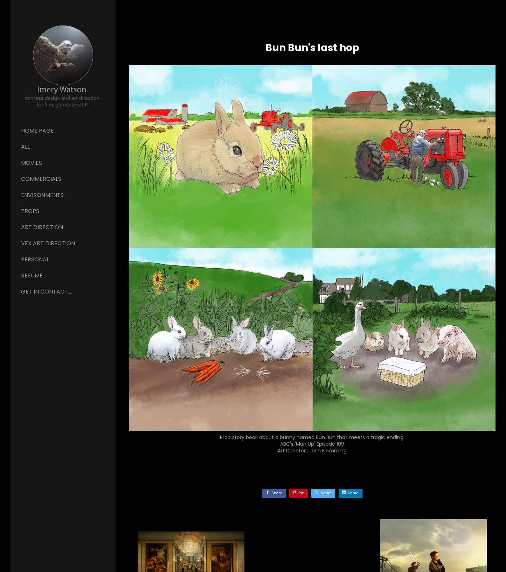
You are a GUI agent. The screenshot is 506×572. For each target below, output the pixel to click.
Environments (42, 195)
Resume (32, 275)
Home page (37, 131)
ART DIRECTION (42, 227)
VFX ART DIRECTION (48, 243)
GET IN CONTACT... (46, 292)
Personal (35, 259)
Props (30, 211)
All (25, 147)
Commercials (41, 179)
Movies (31, 163)
